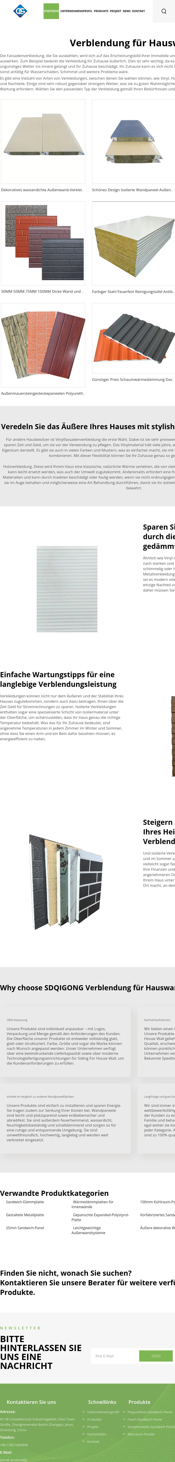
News (127, 11)
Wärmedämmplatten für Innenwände (93, 1204)
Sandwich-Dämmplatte (25, 1201)
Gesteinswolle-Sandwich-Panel (151, 1426)
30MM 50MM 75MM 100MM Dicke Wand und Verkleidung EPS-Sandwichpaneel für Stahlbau (82, 291)
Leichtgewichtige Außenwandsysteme (88, 1230)
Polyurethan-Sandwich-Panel (150, 1412)
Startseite (51, 11)
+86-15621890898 (14, 1445)
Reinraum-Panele (141, 1434)
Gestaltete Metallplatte (25, 1214)
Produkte (101, 11)
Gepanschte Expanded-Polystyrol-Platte (100, 1217)
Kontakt (138, 11)
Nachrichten (96, 1434)
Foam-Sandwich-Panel (145, 1419)
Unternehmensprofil (76, 11)
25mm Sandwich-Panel (25, 1227)
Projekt (115, 11)
